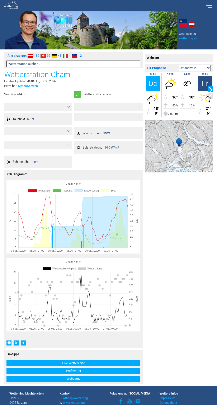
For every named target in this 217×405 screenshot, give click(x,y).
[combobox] (195, 68)
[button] (38, 107)
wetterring (188, 38)
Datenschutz (168, 397)
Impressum (167, 392)
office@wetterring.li (77, 392)
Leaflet (171, 171)
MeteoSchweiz (28, 86)
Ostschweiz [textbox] (188, 68)
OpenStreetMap (188, 171)
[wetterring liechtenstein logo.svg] (101, 5)
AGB (163, 401)
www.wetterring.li (75, 397)
